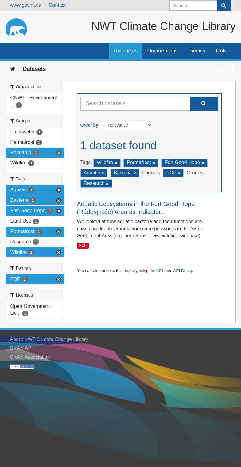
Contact (57, 5)
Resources (125, 50)
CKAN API (21, 348)
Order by (89, 125)
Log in (219, 71)
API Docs (182, 270)
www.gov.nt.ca (25, 5)
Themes (196, 50)
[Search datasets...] (135, 104)
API (159, 270)
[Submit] (224, 5)
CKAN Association (30, 357)
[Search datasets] (200, 5)
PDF (83, 245)
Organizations (162, 50)
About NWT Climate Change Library (49, 339)
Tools (220, 50)
